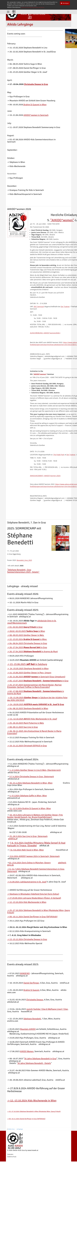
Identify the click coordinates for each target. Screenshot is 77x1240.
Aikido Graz (11, 1129)
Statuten (10, 1154)
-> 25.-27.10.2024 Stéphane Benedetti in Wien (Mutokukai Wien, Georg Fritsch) (38, 911)
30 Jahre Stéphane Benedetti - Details (34, 1063)
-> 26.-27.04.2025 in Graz (27, 647)
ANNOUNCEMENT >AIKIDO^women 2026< (45, 476)
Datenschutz (11, 1157)
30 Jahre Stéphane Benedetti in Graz (40, 1058)
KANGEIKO (25, 973)
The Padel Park (58, 455)
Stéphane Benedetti (32, 1018)
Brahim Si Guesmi (31, 990)
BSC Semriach (38, 306)
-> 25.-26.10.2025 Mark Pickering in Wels (25, 723)
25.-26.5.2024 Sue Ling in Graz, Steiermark (28, 836)
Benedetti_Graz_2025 (24, 560)
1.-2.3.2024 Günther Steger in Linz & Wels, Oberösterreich (35, 770)
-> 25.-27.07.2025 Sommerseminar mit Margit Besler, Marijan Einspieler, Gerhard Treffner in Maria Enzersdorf (34, 686)
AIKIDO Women (26, 1051)
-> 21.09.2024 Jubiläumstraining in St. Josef (26, 881)
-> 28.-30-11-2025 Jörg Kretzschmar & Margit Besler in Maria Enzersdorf (34, 732)
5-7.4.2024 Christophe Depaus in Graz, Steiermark (31, 776)
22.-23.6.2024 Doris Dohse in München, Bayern (30, 862)
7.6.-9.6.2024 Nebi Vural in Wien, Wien (26, 850)
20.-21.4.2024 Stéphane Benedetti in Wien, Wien (30, 783)
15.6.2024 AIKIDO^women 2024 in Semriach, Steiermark (34, 856)
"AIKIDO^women (39, 374)
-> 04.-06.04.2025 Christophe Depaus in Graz (27, 643)
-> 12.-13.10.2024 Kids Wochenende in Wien (26, 902)
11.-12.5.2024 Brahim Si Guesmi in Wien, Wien (30, 808)
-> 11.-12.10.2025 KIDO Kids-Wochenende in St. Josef (32, 719)
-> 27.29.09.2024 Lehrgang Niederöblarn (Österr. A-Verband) (34, 898)
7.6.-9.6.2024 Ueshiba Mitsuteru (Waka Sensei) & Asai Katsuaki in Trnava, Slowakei (36, 844)
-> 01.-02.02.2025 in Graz (25, 627)
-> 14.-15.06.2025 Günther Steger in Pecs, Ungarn (29, 672)
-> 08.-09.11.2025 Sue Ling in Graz (22, 727)
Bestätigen (65, 3)
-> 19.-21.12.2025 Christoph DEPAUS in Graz (27, 745)
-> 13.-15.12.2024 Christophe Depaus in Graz (27, 939)
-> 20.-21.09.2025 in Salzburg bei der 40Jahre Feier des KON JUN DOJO (37, 698)
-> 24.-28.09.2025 (35, 704)
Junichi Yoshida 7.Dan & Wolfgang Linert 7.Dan (47, 1009)
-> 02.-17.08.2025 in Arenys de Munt (35, 692)
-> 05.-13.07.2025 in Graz (37, 680)
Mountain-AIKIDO (28, 1029)
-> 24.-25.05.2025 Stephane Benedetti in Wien (28, 668)
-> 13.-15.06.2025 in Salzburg (27, 664)
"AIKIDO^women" (62, 220)
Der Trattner (65, 306)
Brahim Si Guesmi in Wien (34, 104)
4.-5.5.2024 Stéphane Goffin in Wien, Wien (28, 795)
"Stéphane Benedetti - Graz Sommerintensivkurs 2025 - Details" (23, 570)
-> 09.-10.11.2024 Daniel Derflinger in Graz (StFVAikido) (32, 916)
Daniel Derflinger (31, 983)
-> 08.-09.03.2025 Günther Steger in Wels (25, 635)
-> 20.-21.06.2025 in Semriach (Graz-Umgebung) (36, 676)
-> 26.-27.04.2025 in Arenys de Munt (32, 651)
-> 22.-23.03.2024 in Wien (27, 639)
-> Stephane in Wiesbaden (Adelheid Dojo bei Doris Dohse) (33, 894)
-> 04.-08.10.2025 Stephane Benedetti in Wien (27, 708)
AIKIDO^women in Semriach (35, 115)
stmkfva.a (12, 838)
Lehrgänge (20, 1129)
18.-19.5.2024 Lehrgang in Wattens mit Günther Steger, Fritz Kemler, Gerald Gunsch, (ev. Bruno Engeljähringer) (35, 816)
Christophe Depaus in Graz (36, 84)
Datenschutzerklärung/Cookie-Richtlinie (32, 7)
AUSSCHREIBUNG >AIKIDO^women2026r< (45, 333)
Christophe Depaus (34, 999)
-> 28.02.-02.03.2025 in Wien (26, 631)
